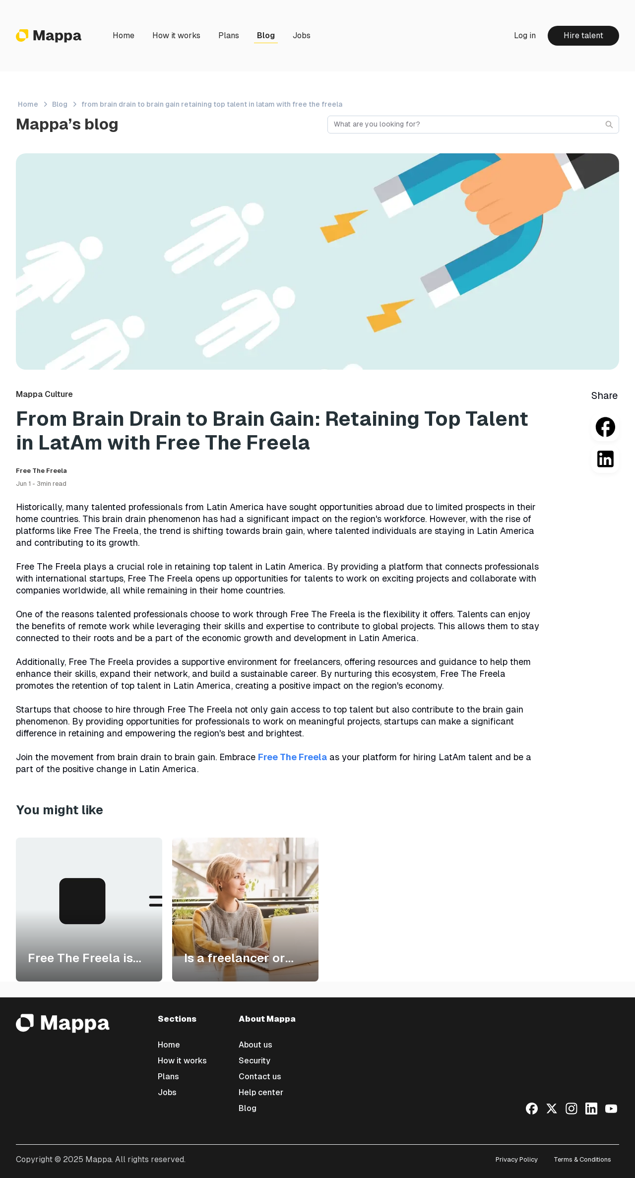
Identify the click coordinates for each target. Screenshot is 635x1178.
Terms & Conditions (582, 1159)
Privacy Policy (517, 1159)
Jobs (302, 35)
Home (123, 35)
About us (255, 1044)
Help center (261, 1092)
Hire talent (583, 35)
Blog (266, 35)
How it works (176, 35)
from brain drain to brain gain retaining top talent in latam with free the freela (211, 104)
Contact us (260, 1076)
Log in (525, 35)
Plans (228, 35)
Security (254, 1060)
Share (604, 395)
